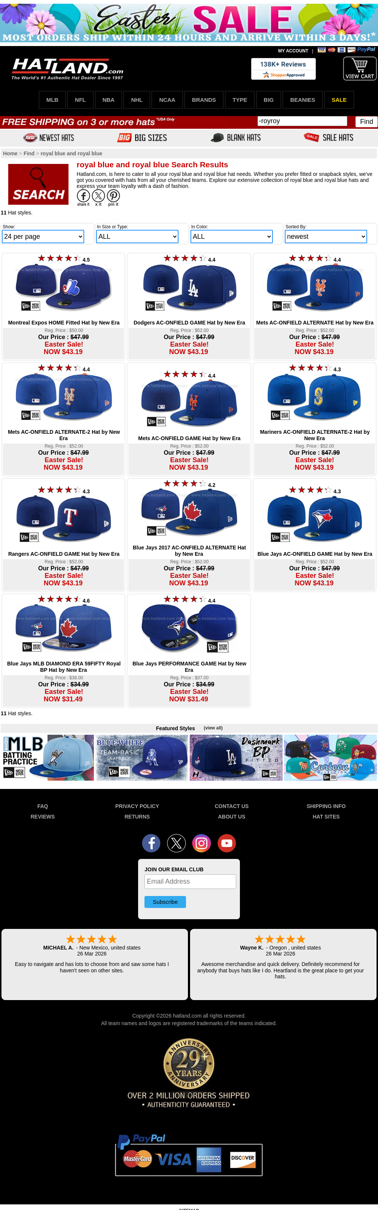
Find (366, 121)
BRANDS (204, 100)
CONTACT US (232, 806)
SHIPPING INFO (326, 806)
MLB (52, 100)
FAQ (42, 806)
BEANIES (302, 100)
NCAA (167, 100)
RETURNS (137, 817)
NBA (109, 100)
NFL (80, 100)
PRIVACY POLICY (137, 806)
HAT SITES (326, 817)
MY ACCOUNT (293, 51)
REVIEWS (43, 817)
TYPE (239, 100)
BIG (269, 100)
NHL (137, 100)
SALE (339, 100)
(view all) (213, 728)
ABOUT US (231, 817)
